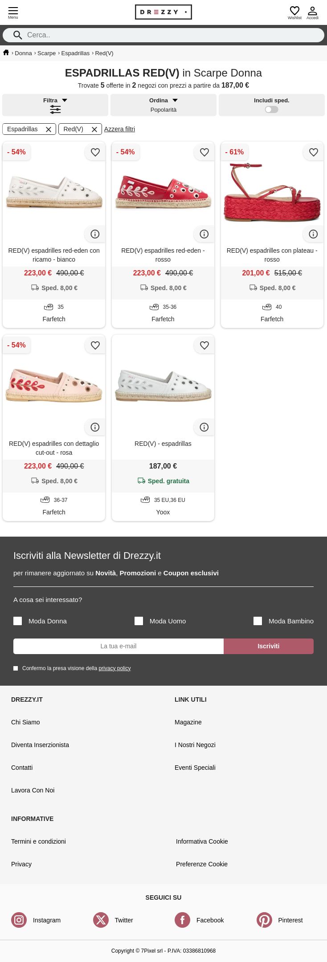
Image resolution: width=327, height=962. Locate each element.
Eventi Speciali (195, 767)
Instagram (47, 920)
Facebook (210, 920)
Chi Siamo (25, 722)
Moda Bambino (283, 621)
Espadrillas (30, 129)
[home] (6, 52)
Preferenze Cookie (202, 864)
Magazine (188, 722)
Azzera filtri (119, 129)
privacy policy (114, 668)
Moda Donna (40, 621)
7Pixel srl (152, 951)
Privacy (21, 864)
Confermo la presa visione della (74, 668)
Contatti (22, 767)
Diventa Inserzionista (40, 744)
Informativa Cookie (202, 841)
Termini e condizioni (38, 841)
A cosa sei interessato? (47, 599)
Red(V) (80, 129)
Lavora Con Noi (32, 790)
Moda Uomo (160, 621)
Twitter (124, 920)
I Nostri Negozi (195, 744)
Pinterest (290, 920)
